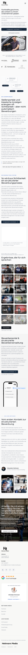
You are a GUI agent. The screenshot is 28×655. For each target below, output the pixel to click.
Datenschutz (10, 646)
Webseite (3, 630)
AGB (15, 646)
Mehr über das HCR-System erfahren (13, 166)
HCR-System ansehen (14, 33)
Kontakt (3, 614)
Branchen (3, 611)
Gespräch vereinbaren (14, 599)
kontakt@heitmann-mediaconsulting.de (11, 565)
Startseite (3, 608)
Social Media (4, 627)
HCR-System (4, 622)
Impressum (3, 646)
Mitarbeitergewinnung (6, 624)
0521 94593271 (4, 563)
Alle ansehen (6, 327)
